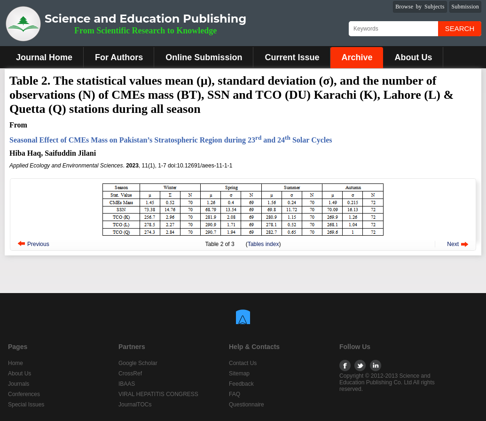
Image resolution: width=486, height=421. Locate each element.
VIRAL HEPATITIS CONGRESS (158, 394)
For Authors (119, 57)
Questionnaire (246, 404)
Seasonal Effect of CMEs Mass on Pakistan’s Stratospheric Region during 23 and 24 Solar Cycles (170, 140)
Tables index (263, 244)
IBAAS (126, 384)
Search (460, 28)
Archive (356, 57)
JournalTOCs (134, 404)
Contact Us (243, 363)
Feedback (241, 384)
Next (453, 244)
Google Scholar (137, 363)
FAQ (234, 394)
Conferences (24, 394)
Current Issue (292, 57)
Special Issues (26, 404)
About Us (413, 57)
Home (15, 363)
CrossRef (130, 373)
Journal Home (44, 57)
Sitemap (239, 373)
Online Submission (203, 57)
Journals (18, 384)
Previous (38, 244)
